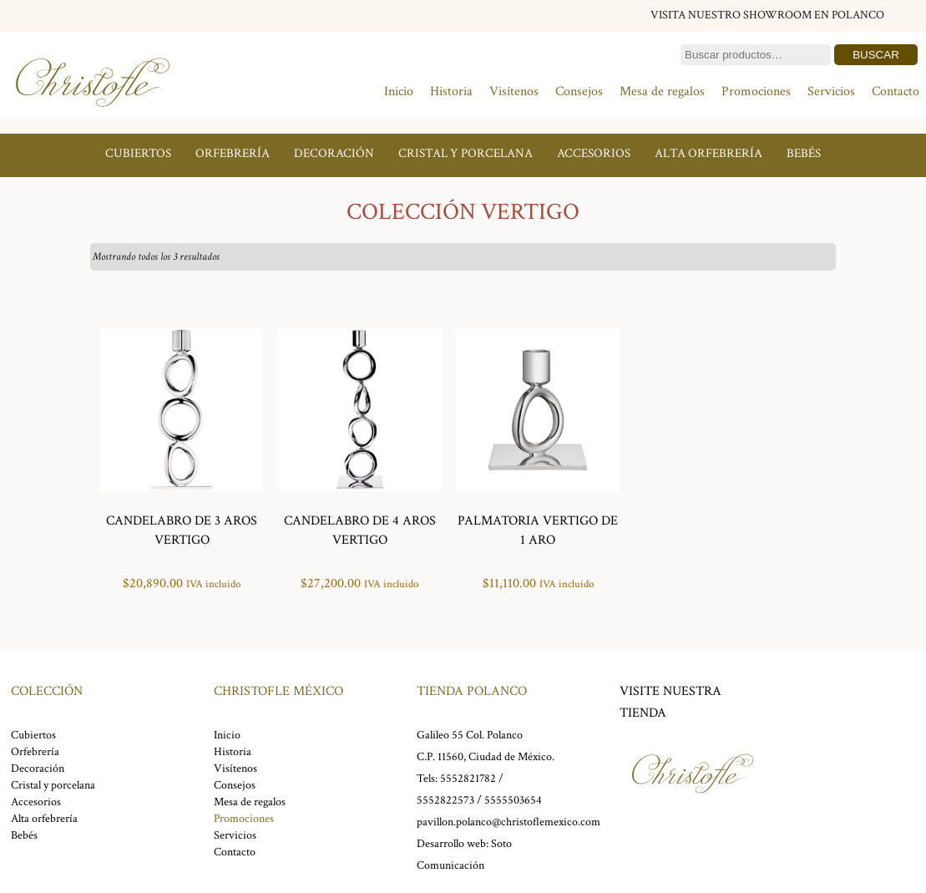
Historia (451, 91)
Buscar (876, 54)
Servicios (831, 91)
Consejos (579, 91)
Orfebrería (232, 153)
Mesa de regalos (662, 91)
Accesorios (593, 153)
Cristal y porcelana (465, 153)
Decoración (334, 153)
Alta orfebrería (708, 153)
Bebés (804, 153)
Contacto (895, 91)
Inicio (398, 91)
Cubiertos (138, 153)
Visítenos (514, 91)
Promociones (756, 91)
